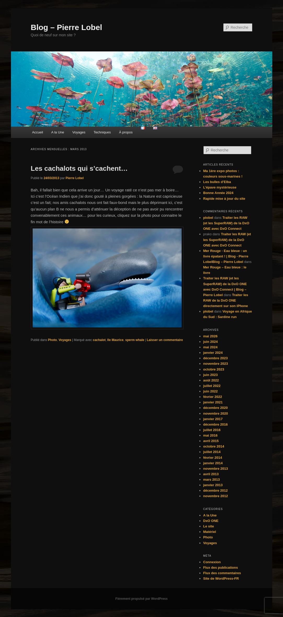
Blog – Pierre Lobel (66, 27)
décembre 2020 (215, 408)
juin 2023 (210, 375)
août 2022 (211, 380)
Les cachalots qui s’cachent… (79, 168)
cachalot (99, 340)
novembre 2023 (215, 364)
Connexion (212, 562)
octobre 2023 (213, 369)
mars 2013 (211, 479)
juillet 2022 (212, 386)
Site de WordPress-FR (221, 578)
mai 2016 (210, 435)
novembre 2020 (215, 413)
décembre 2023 (215, 358)
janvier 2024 (213, 353)
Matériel (209, 532)
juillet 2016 (212, 430)
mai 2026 (210, 336)
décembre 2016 (215, 424)
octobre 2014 (213, 446)
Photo (52, 340)
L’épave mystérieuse (219, 187)
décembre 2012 (215, 490)
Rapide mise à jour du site (224, 199)
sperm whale (134, 340)
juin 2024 (210, 342)
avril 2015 (211, 441)
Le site (208, 526)
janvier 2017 (213, 419)
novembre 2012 (215, 496)
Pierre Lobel (75, 178)
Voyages (78, 132)
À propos (125, 132)
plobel (208, 218)
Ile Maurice (115, 340)
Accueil (37, 132)
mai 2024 (210, 347)
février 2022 (212, 397)
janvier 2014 (213, 463)
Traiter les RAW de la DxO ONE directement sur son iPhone (225, 300)
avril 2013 (211, 474)
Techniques (102, 132)
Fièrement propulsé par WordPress (141, 599)
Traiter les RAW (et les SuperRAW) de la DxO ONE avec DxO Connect (226, 223)
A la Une (57, 132)
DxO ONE (211, 521)
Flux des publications (220, 567)
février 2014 (212, 458)
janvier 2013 (213, 485)
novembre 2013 (215, 469)
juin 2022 (210, 391)
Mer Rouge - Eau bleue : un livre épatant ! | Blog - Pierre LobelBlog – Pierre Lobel (226, 256)
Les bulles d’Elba (217, 182)
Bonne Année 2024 (218, 193)
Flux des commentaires (222, 573)
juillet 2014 (212, 452)
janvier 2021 (213, 402)
